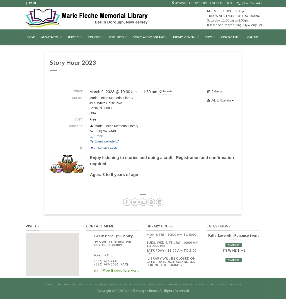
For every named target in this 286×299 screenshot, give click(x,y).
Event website (104, 141)
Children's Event (105, 147)
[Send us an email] (30, 3)
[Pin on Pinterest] (151, 202)
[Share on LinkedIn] (159, 202)
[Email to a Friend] (143, 202)
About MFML (51, 37)
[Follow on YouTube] (35, 3)
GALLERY (253, 37)
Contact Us (231, 37)
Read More (233, 245)
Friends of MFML (186, 37)
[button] (220, 100)
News (210, 37)
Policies (95, 37)
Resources (118, 37)
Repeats (166, 91)
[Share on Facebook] (127, 202)
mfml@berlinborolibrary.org (116, 270)
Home (31, 37)
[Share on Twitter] (135, 202)
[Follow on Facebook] (26, 3)
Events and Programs (150, 37)
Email (96, 136)
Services (75, 37)
